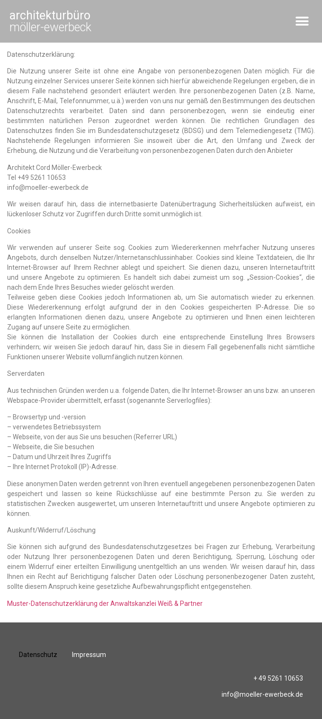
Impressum (89, 654)
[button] (302, 21)
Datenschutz (38, 654)
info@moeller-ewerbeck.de (262, 694)
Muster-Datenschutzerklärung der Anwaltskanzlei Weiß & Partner (105, 603)
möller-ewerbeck (50, 21)
